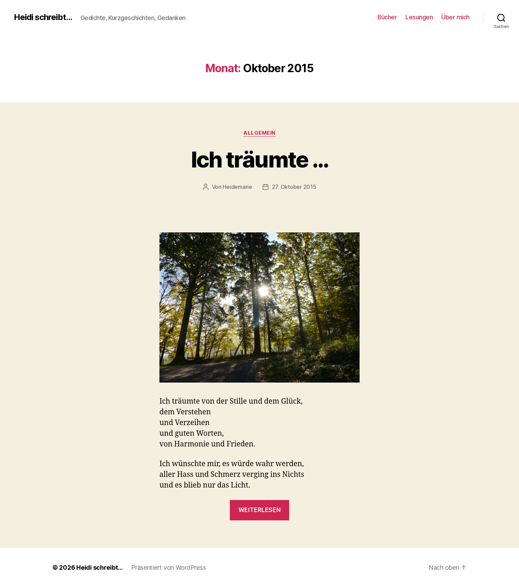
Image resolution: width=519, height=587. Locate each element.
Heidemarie (237, 186)
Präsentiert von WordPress (168, 567)
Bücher (387, 17)
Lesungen (419, 17)
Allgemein (259, 133)
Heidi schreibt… (99, 567)
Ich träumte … (259, 159)
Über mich (455, 17)
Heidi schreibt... (43, 17)
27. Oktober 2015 (294, 186)
